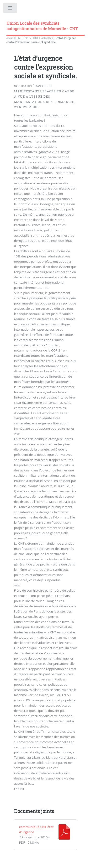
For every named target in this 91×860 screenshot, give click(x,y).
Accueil (10, 38)
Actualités (47, 38)
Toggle (10, 9)
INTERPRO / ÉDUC (27, 38)
